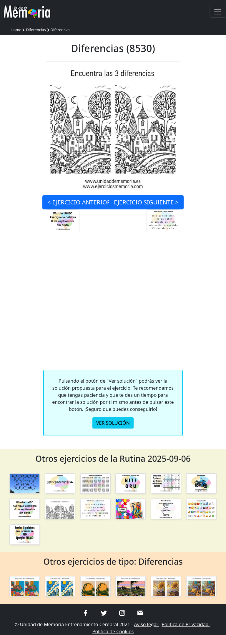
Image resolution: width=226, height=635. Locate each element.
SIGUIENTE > (146, 202)
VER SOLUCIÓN (113, 423)
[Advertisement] (113, 305)
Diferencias (36, 29)
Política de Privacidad (186, 624)
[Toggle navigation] (218, 12)
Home (16, 29)
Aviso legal (146, 624)
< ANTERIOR (79, 202)
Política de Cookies (113, 631)
